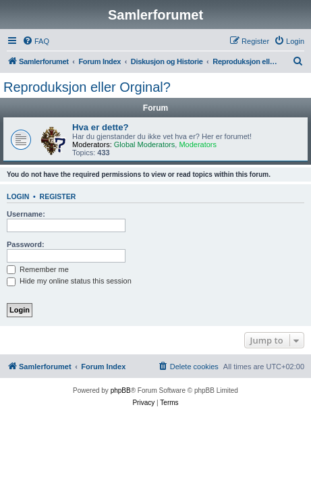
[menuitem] (35, 41)
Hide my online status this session (69, 281)
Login (18, 196)
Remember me (38, 269)
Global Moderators (144, 144)
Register (58, 196)
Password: (26, 244)
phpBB (121, 390)
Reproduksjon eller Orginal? (87, 87)
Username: (26, 214)
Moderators (198, 144)
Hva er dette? (100, 127)
